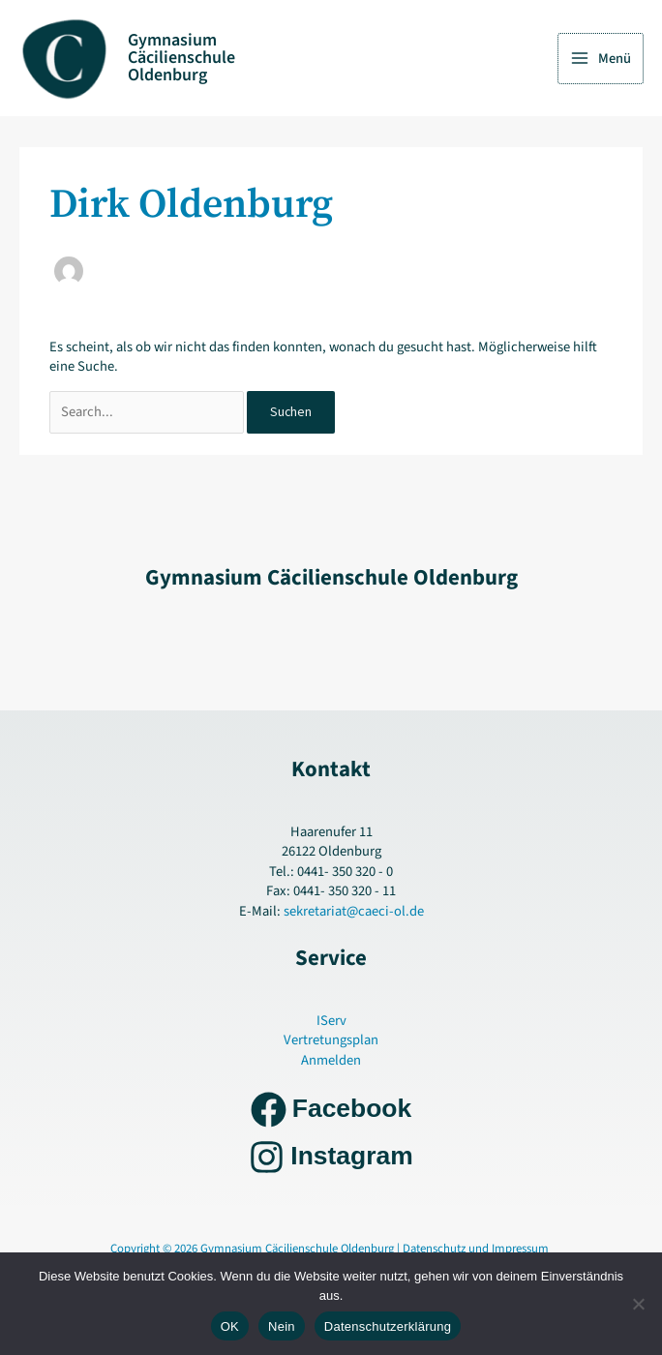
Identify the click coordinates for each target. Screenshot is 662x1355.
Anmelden (331, 1060)
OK (230, 1326)
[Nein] (637, 1303)
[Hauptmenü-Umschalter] (600, 58)
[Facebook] (331, 1110)
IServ (331, 1020)
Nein (281, 1326)
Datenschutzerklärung (387, 1326)
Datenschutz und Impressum (477, 1248)
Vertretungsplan (331, 1040)
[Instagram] (331, 1157)
